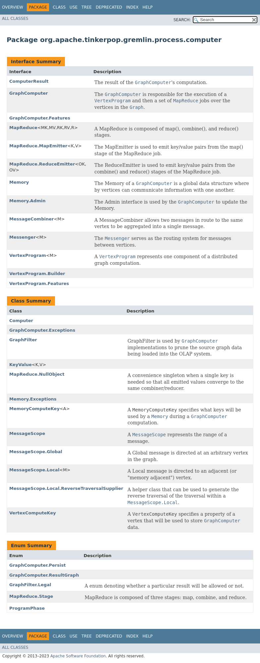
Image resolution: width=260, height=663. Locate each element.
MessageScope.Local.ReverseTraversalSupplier (66, 488)
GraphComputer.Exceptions (42, 330)
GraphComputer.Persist (37, 565)
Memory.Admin (27, 200)
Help (147, 7)
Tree (86, 7)
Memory (19, 182)
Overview (12, 7)
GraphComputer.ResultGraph (44, 575)
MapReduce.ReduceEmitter (42, 164)
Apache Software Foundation (78, 656)
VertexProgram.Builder (37, 273)
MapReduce (23, 127)
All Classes (15, 18)
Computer (21, 320)
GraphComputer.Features (39, 118)
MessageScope (27, 433)
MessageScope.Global (35, 451)
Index (132, 7)
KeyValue (20, 364)
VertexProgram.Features (39, 283)
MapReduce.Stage (31, 596)
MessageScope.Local (34, 469)
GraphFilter (23, 339)
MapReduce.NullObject (36, 374)
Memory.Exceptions (33, 399)
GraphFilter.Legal (30, 584)
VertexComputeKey (32, 512)
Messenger (22, 237)
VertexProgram (27, 255)
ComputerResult (29, 81)
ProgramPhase (27, 608)
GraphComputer (28, 93)
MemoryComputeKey (34, 408)
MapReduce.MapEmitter (38, 145)
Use (74, 7)
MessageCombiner (31, 218)
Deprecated (109, 7)
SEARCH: (182, 20)
